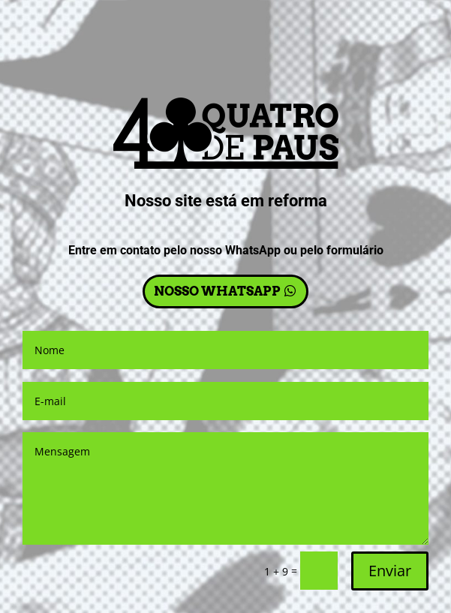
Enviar (389, 570)
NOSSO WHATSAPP (217, 291)
